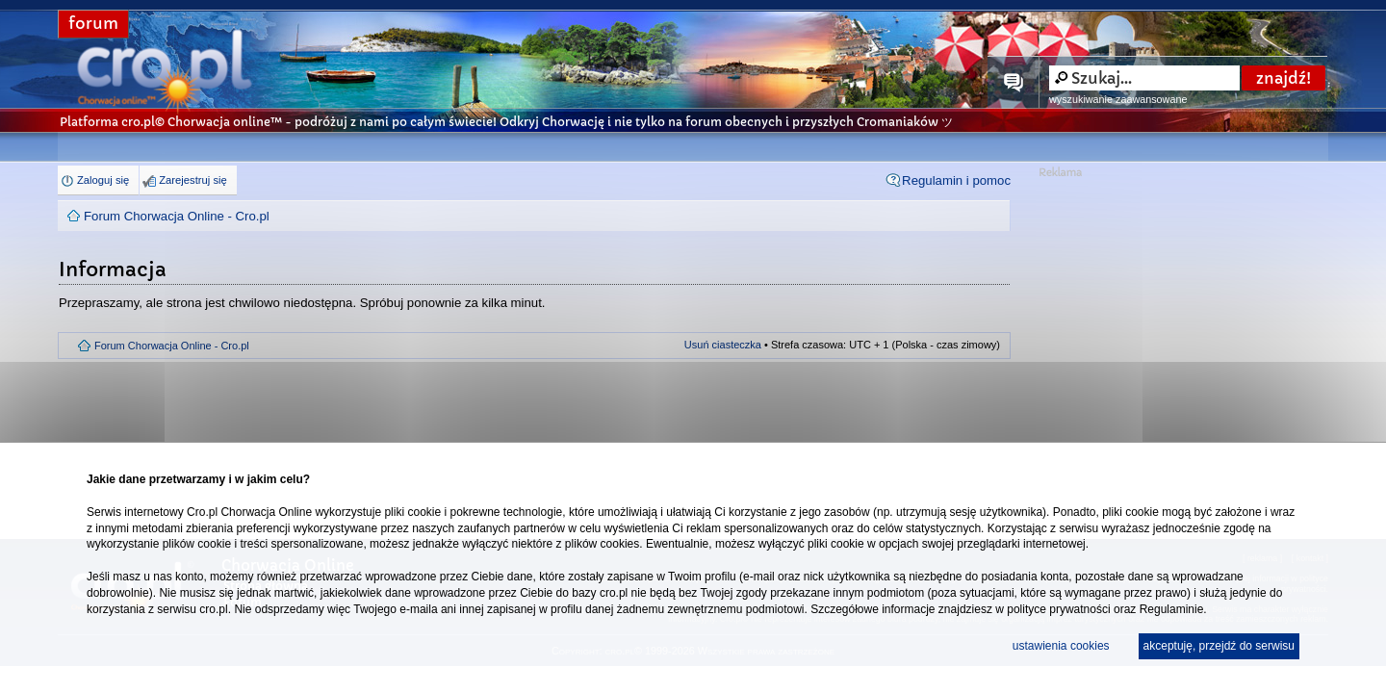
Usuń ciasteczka (722, 344)
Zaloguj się (103, 180)
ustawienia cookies (1061, 646)
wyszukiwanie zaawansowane (1118, 99)
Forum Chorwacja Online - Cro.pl (177, 216)
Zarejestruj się (192, 180)
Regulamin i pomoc (956, 180)
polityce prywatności (1058, 609)
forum (93, 23)
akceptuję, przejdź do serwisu (1219, 646)
